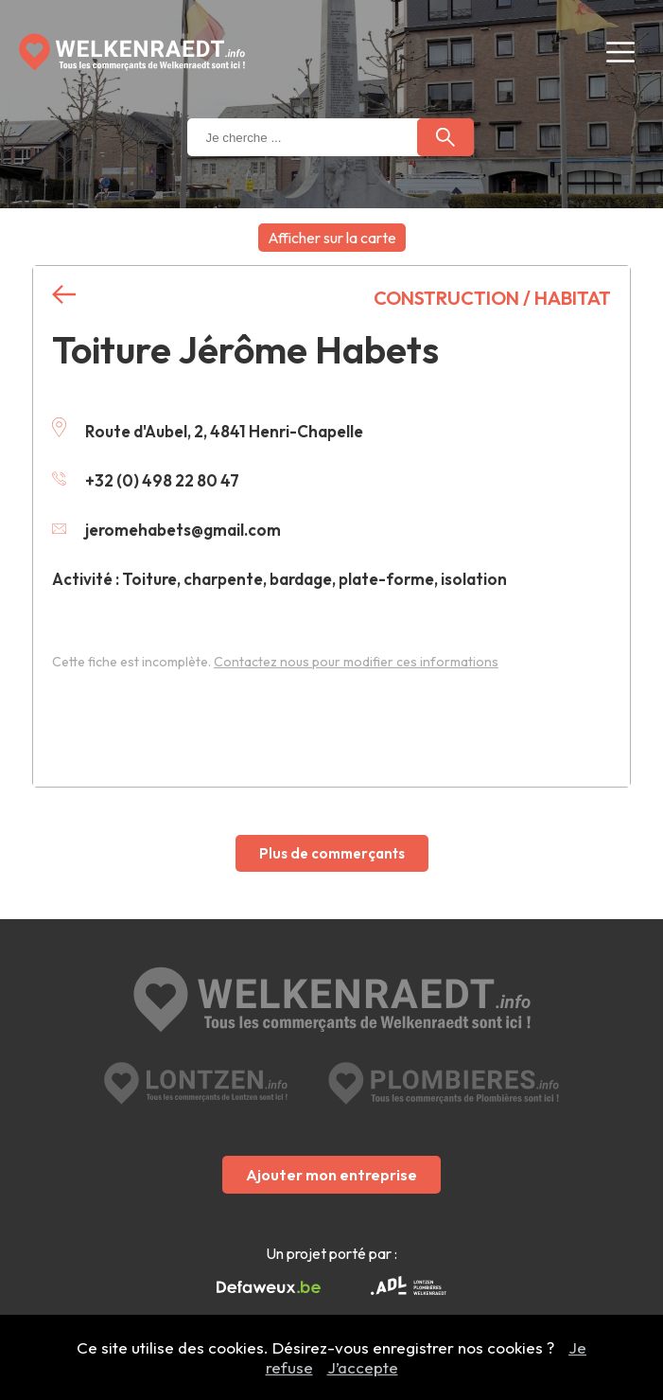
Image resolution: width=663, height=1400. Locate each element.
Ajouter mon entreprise (331, 1174)
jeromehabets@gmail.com (166, 530)
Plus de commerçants (332, 853)
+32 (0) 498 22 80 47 (145, 480)
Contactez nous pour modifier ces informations (356, 661)
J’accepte (362, 1367)
